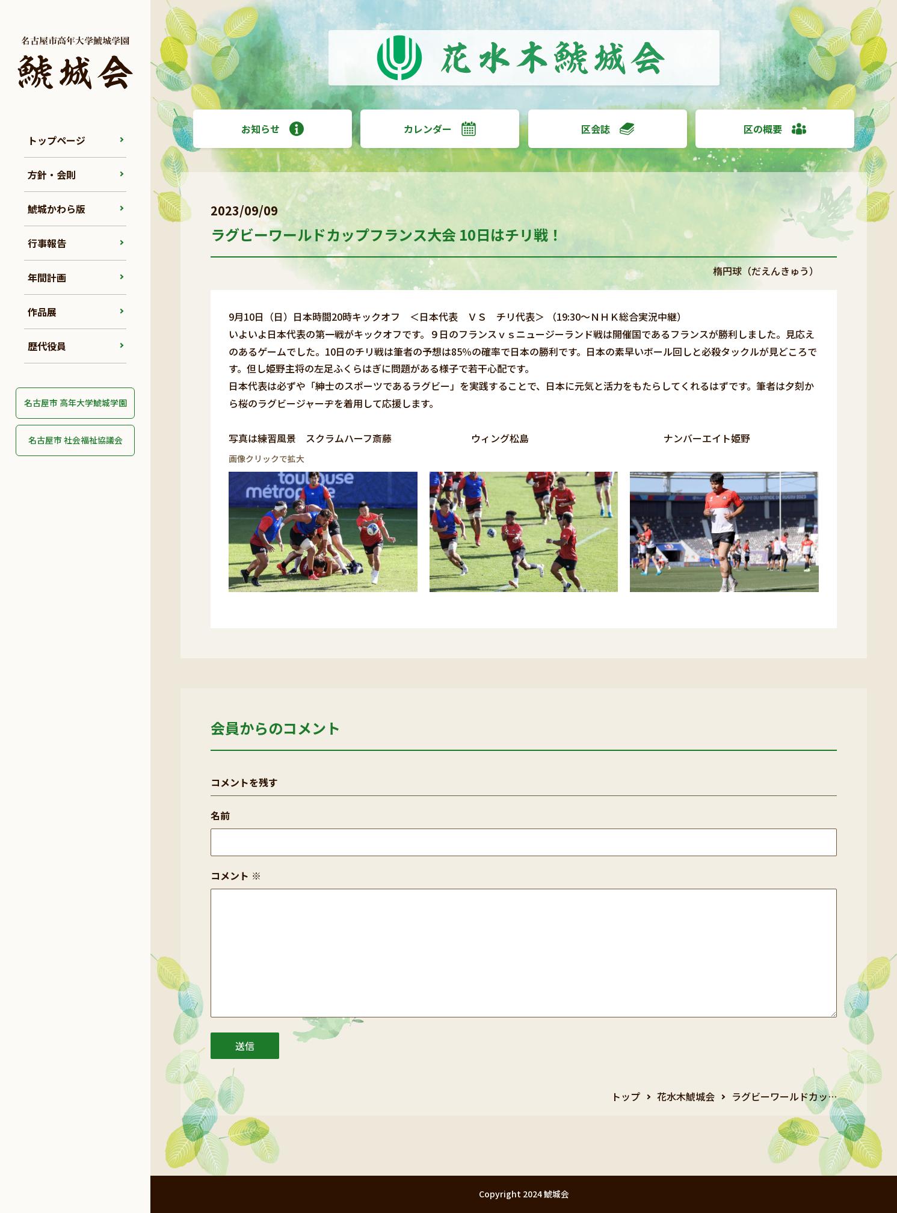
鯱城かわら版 (56, 209)
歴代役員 (47, 346)
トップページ (56, 140)
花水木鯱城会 (686, 1096)
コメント (236, 875)
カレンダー (440, 129)
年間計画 (47, 277)
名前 (220, 815)
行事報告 (47, 243)
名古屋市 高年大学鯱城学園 (75, 403)
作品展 (42, 311)
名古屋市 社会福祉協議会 (75, 440)
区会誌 (607, 129)
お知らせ (272, 129)
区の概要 (775, 129)
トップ (625, 1096)
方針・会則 (52, 174)
